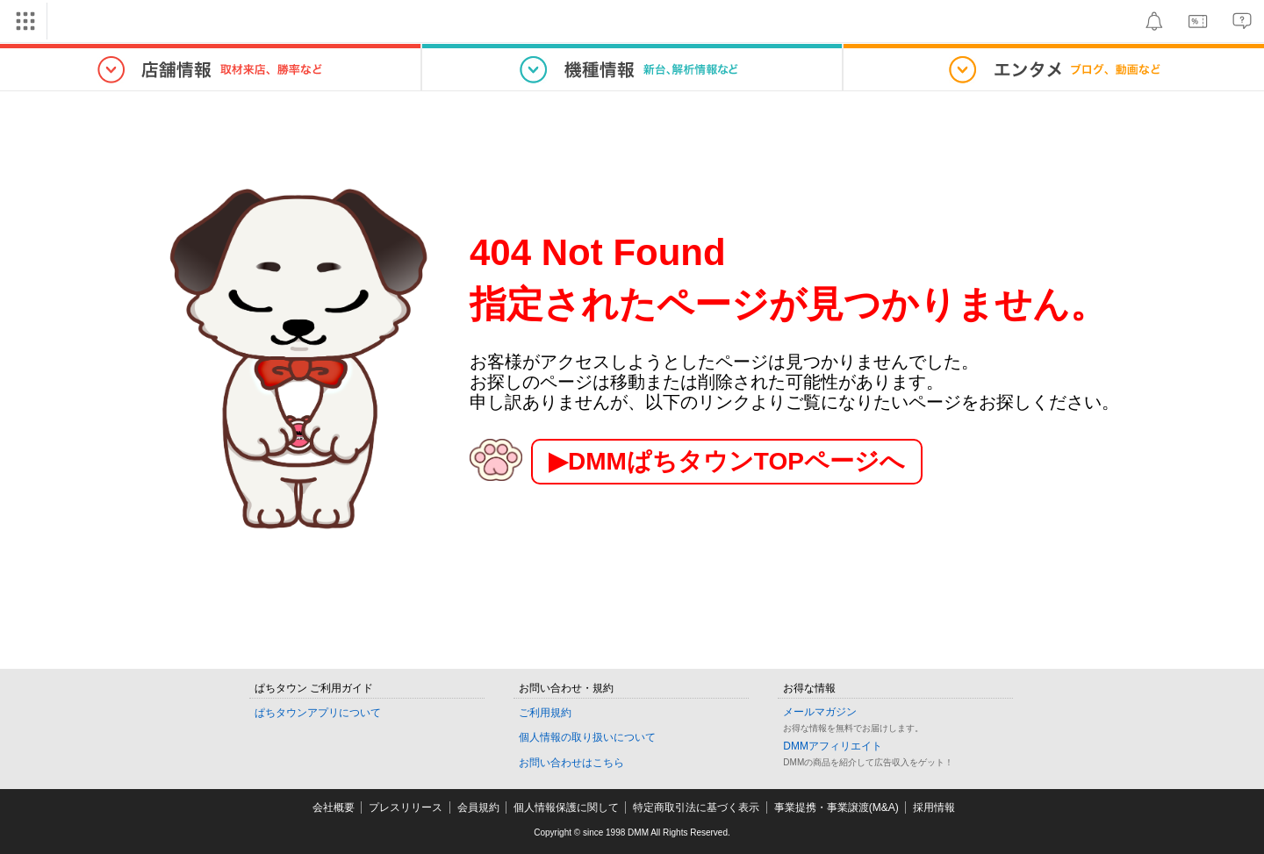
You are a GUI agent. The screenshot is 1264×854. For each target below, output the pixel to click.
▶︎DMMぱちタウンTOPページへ (727, 461)
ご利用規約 (545, 713)
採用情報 (934, 807)
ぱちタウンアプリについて (318, 713)
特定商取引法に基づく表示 (696, 807)
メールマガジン (820, 712)
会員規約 (478, 807)
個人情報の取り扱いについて (587, 737)
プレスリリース (405, 807)
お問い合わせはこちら (571, 763)
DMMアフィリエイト (832, 746)
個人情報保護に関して (566, 807)
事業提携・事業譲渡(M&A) (836, 807)
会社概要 (333, 807)
